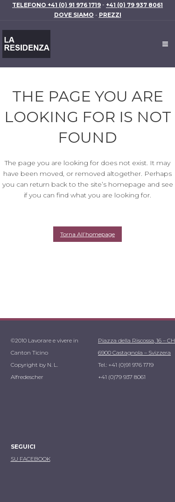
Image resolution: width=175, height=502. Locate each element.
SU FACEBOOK (30, 458)
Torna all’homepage (87, 234)
